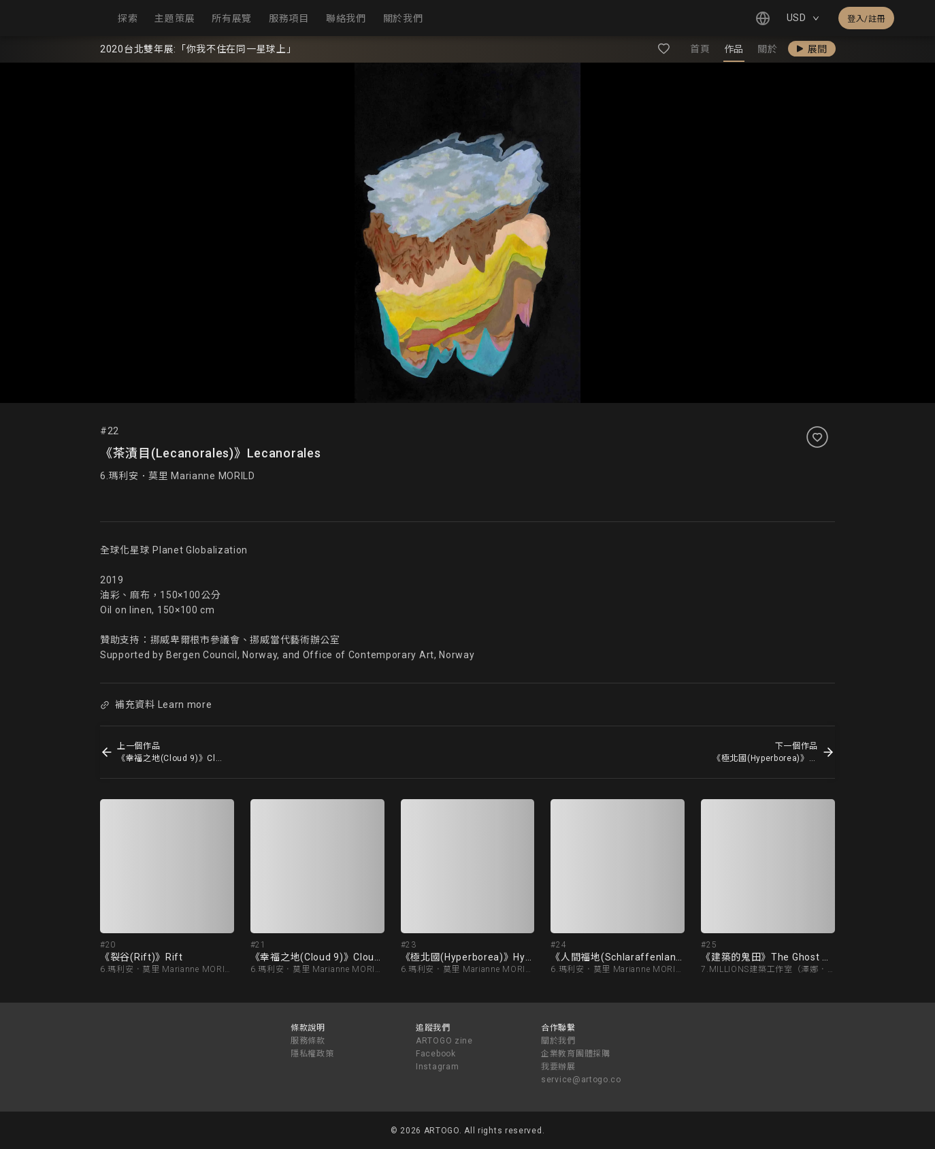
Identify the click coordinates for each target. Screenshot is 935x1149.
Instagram (437, 1066)
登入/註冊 (866, 19)
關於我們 (558, 1041)
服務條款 (308, 1041)
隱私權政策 (312, 1053)
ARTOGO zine (444, 1041)
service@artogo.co (581, 1079)
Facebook (436, 1053)
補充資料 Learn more (156, 704)
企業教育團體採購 (575, 1053)
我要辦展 (558, 1066)
